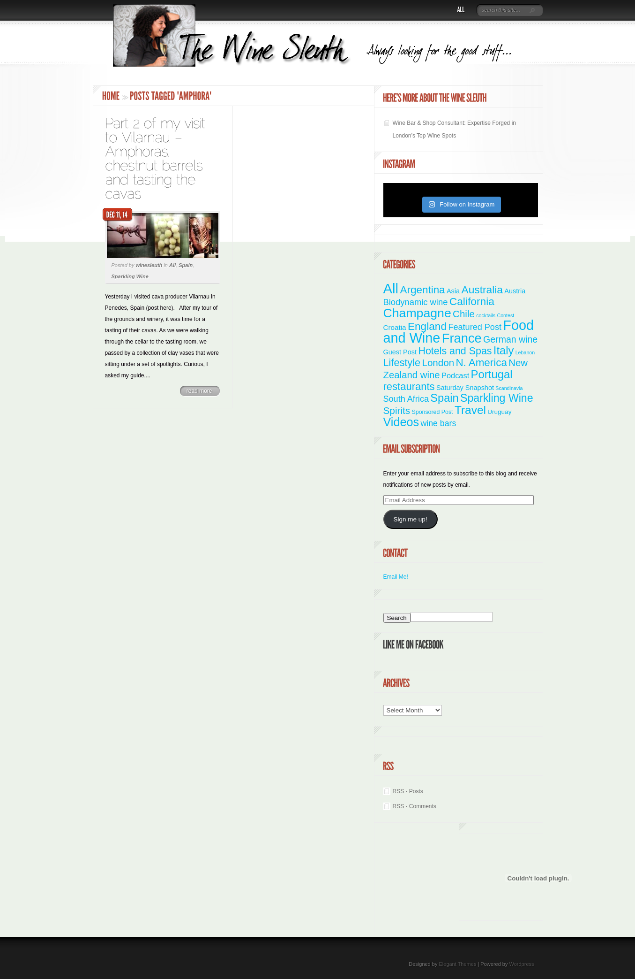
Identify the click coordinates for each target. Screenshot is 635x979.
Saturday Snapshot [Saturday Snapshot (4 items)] (465, 387)
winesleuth (148, 265)
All (172, 265)
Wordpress (521, 964)
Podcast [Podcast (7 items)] (455, 375)
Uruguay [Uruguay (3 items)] (499, 411)
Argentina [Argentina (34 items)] (422, 290)
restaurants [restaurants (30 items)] (409, 386)
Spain (186, 265)
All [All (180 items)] (391, 288)
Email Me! (395, 577)
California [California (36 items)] (471, 301)
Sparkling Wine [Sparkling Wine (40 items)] (496, 398)
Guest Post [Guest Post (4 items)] (400, 352)
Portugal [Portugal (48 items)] (492, 374)
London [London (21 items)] (438, 362)
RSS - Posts (408, 791)
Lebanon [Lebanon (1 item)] (525, 352)
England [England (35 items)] (427, 326)
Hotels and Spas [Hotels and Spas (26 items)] (455, 351)
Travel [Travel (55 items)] (470, 410)
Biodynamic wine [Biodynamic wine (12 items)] (415, 302)
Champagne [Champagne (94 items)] (417, 313)
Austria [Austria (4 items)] (514, 291)
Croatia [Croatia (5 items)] (394, 327)
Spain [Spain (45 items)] (444, 398)
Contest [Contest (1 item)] (506, 315)
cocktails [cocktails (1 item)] (485, 315)
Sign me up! (410, 519)
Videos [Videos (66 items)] (401, 421)
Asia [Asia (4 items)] (453, 291)
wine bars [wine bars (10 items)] (438, 423)
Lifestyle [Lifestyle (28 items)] (402, 362)
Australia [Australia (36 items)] (482, 289)
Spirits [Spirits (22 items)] (397, 410)
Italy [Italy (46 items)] (503, 350)
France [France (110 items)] (462, 338)
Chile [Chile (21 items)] (464, 313)
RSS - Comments (414, 806)
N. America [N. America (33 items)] (481, 362)
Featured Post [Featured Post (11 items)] (474, 327)
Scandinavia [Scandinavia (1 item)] (509, 388)
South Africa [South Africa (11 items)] (406, 399)
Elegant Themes (457, 964)
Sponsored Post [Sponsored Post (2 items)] (432, 412)
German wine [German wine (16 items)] (510, 339)
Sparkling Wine (130, 276)
